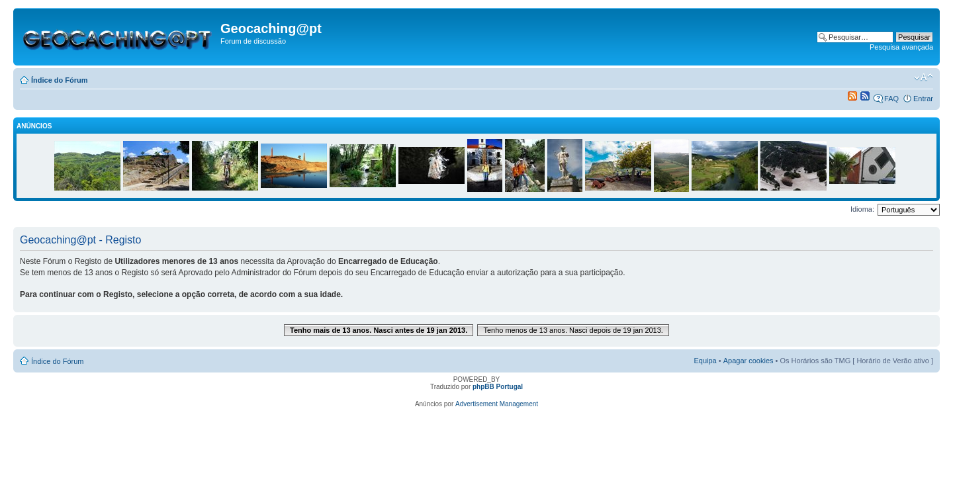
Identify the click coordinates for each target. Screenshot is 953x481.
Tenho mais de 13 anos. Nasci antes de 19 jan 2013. (378, 330)
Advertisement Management (496, 404)
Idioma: (862, 209)
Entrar (923, 99)
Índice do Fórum (59, 80)
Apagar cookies (748, 361)
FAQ (891, 99)
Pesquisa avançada (901, 47)
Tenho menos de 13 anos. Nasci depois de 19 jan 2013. (573, 330)
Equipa (705, 361)
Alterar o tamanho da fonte (923, 77)
